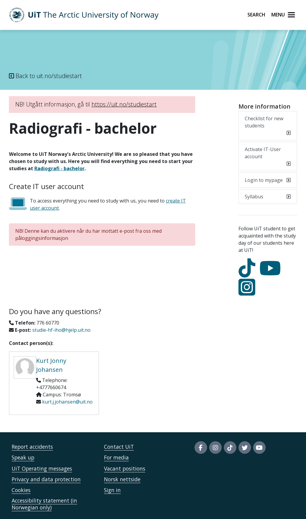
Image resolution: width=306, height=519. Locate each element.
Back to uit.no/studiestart (45, 76)
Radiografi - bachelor (59, 168)
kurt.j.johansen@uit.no (67, 401)
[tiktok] (248, 273)
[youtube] (271, 273)
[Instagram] (248, 292)
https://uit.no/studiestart (124, 104)
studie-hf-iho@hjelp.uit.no (61, 330)
